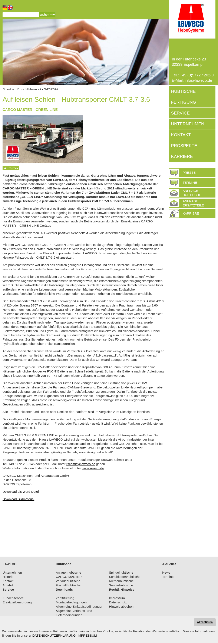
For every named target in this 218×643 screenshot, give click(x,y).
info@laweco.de (198, 80)
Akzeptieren (205, 622)
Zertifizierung (65, 598)
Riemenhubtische (121, 581)
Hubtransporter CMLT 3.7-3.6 (42, 89)
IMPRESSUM (87, 635)
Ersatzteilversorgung (17, 602)
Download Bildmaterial (18, 499)
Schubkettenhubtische (125, 577)
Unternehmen (12, 572)
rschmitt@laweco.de (80, 464)
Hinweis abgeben (121, 606)
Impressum (117, 598)
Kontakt (8, 581)
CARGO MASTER (69, 577)
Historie (8, 577)
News (166, 572)
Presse (21, 89)
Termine (190, 182)
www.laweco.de (93, 468)
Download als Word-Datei (21, 491)
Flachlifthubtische (68, 585)
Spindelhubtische (121, 572)
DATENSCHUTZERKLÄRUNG (54, 635)
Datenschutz (118, 602)
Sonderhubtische (121, 585)
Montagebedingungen (71, 602)
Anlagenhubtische (68, 572)
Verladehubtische (68, 581)
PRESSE (189, 172)
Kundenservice (13, 598)
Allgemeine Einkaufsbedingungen (79, 606)
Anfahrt (8, 585)
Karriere (191, 213)
